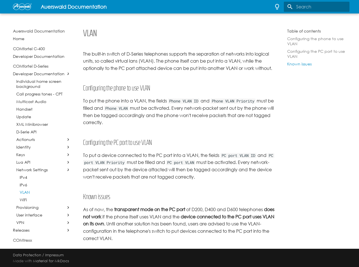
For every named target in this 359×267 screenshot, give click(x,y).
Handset (24, 109)
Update (23, 116)
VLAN (25, 192)
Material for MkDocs (51, 261)
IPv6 (23, 185)
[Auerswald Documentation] (22, 6)
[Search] (316, 7)
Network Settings (32, 169)
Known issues (299, 64)
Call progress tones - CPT (39, 94)
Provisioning (27, 207)
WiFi (23, 199)
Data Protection (27, 255)
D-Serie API (26, 131)
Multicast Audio (31, 101)
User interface (29, 215)
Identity (23, 147)
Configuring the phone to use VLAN (315, 41)
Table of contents (304, 31)
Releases (21, 230)
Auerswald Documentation (39, 31)
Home (18, 38)
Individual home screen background (38, 84)
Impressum (54, 255)
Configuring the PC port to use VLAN (316, 54)
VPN (20, 222)
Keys (20, 154)
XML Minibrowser (32, 124)
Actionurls (25, 139)
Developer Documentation (39, 56)
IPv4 (23, 177)
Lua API (23, 162)
